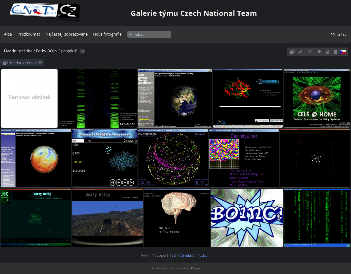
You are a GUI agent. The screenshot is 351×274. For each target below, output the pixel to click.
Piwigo (195, 268)
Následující (187, 255)
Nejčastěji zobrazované (67, 34)
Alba (8, 34)
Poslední (204, 255)
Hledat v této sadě (26, 62)
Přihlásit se (338, 34)
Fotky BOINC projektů (56, 51)
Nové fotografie (107, 34)
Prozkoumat (29, 34)
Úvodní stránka (18, 51)
